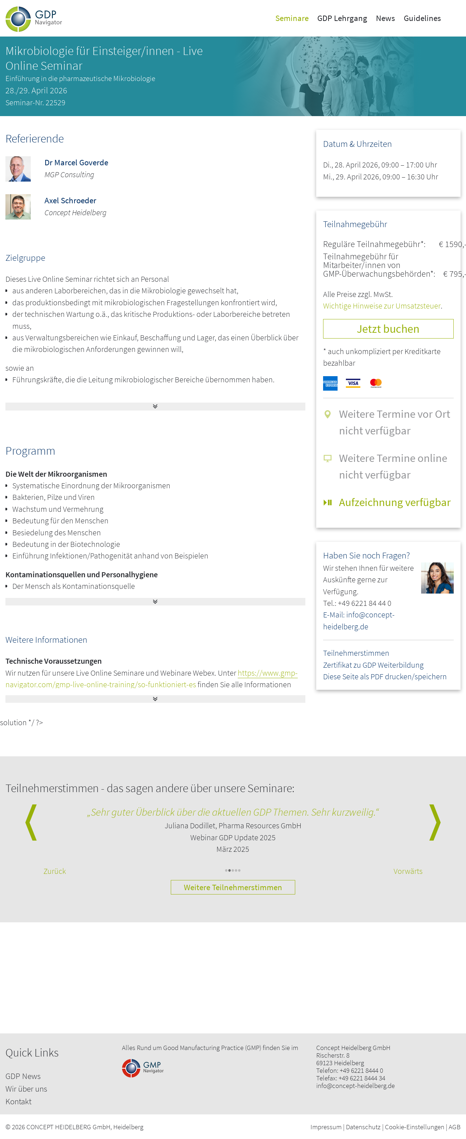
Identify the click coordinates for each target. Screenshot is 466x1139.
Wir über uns (26, 1088)
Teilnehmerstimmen (356, 653)
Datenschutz (363, 1126)
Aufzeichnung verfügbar (395, 502)
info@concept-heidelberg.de (355, 1085)
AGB (455, 1126)
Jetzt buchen (388, 328)
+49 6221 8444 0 (361, 1070)
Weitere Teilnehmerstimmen (233, 887)
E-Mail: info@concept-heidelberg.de (359, 620)
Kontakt (18, 1101)
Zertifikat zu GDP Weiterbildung (373, 665)
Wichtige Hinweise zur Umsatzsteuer (382, 306)
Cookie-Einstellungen (414, 1126)
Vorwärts (408, 871)
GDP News (23, 1076)
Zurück (54, 871)
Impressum (326, 1126)
